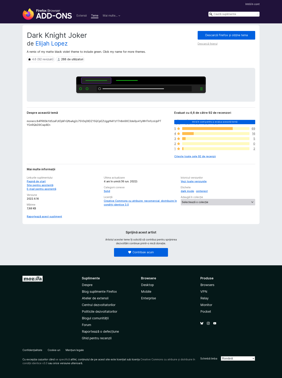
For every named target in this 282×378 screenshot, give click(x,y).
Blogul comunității (95, 318)
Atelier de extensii (95, 298)
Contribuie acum (141, 252)
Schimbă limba (208, 358)
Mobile (146, 291)
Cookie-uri (54, 350)
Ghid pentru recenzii (97, 338)
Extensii (81, 15)
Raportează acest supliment (44, 216)
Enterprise (148, 298)
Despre (87, 285)
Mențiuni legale (75, 350)
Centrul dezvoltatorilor (98, 305)
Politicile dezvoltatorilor (99, 311)
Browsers (207, 285)
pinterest (202, 191)
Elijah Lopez (51, 43)
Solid (107, 191)
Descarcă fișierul (207, 43)
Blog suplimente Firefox (99, 291)
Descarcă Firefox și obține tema (226, 35)
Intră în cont (252, 4)
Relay (204, 298)
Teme (94, 15)
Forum (86, 325)
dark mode (187, 191)
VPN (203, 291)
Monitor (206, 305)
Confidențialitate (32, 350)
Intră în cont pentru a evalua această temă (214, 121)
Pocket (205, 311)
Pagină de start (36, 181)
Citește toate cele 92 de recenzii (195, 156)
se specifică (62, 359)
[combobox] (234, 14)
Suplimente (91, 278)
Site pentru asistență (40, 185)
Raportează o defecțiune (100, 331)
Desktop (147, 285)
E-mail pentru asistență (41, 188)
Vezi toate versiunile (194, 181)
